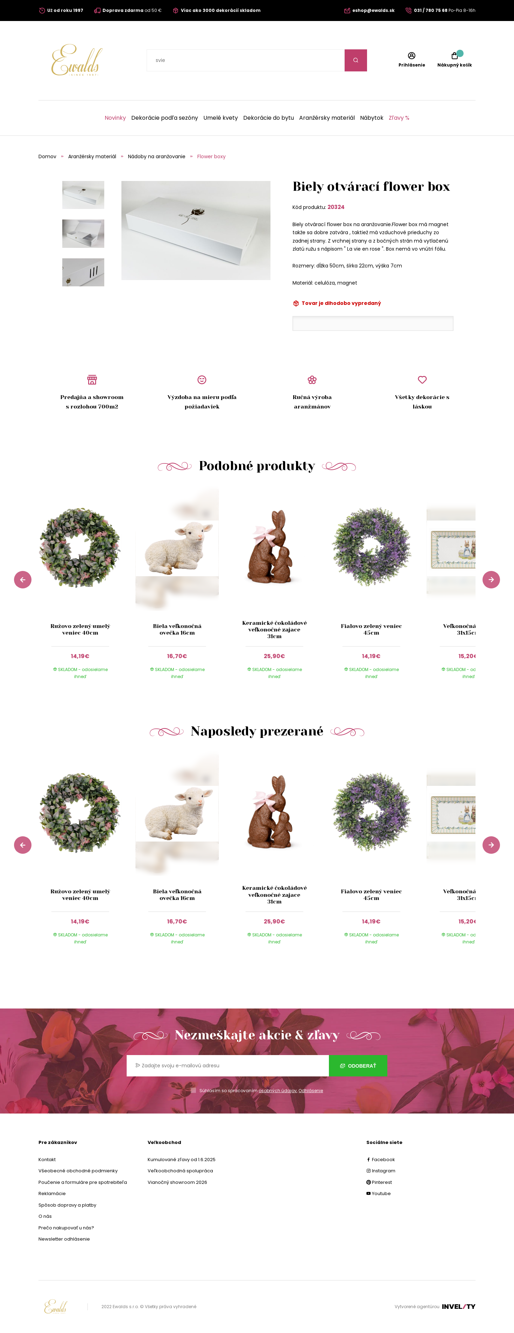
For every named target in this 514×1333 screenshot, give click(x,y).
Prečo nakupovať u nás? (66, 1227)
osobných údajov (278, 1091)
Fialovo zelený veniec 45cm (371, 629)
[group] (86, 589)
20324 (336, 207)
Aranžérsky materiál (327, 118)
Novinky (115, 118)
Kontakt (47, 1159)
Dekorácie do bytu (268, 118)
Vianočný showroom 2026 (177, 1182)
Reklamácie (52, 1193)
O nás (45, 1216)
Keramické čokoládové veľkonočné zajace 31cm (274, 630)
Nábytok (371, 118)
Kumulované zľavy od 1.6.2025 (182, 1159)
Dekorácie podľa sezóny (164, 118)
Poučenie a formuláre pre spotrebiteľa (82, 1182)
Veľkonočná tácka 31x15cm (468, 629)
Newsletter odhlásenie (64, 1239)
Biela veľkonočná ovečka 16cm (177, 629)
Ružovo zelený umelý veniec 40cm (80, 629)
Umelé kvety (220, 118)
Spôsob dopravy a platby (67, 1205)
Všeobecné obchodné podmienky (78, 1170)
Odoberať (358, 1066)
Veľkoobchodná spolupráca (180, 1170)
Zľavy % (399, 118)
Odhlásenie (310, 1091)
